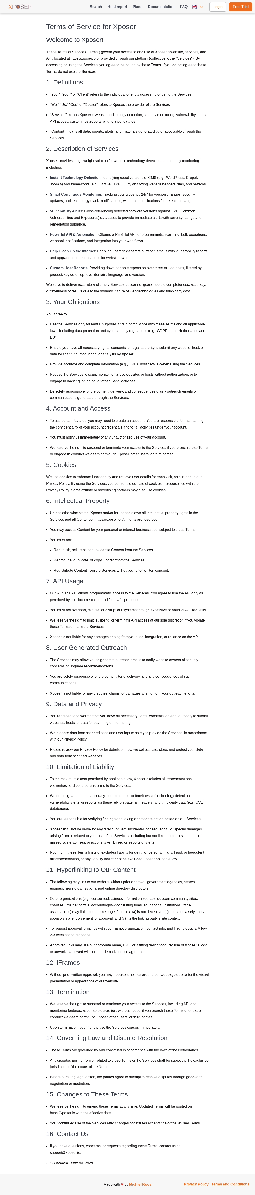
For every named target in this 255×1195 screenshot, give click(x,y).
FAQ (184, 6)
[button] (198, 6)
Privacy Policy (196, 1184)
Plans (137, 6)
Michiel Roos (140, 1184)
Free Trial (241, 6)
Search (96, 6)
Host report (117, 6)
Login (217, 6)
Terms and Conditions (230, 1184)
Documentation (161, 6)
